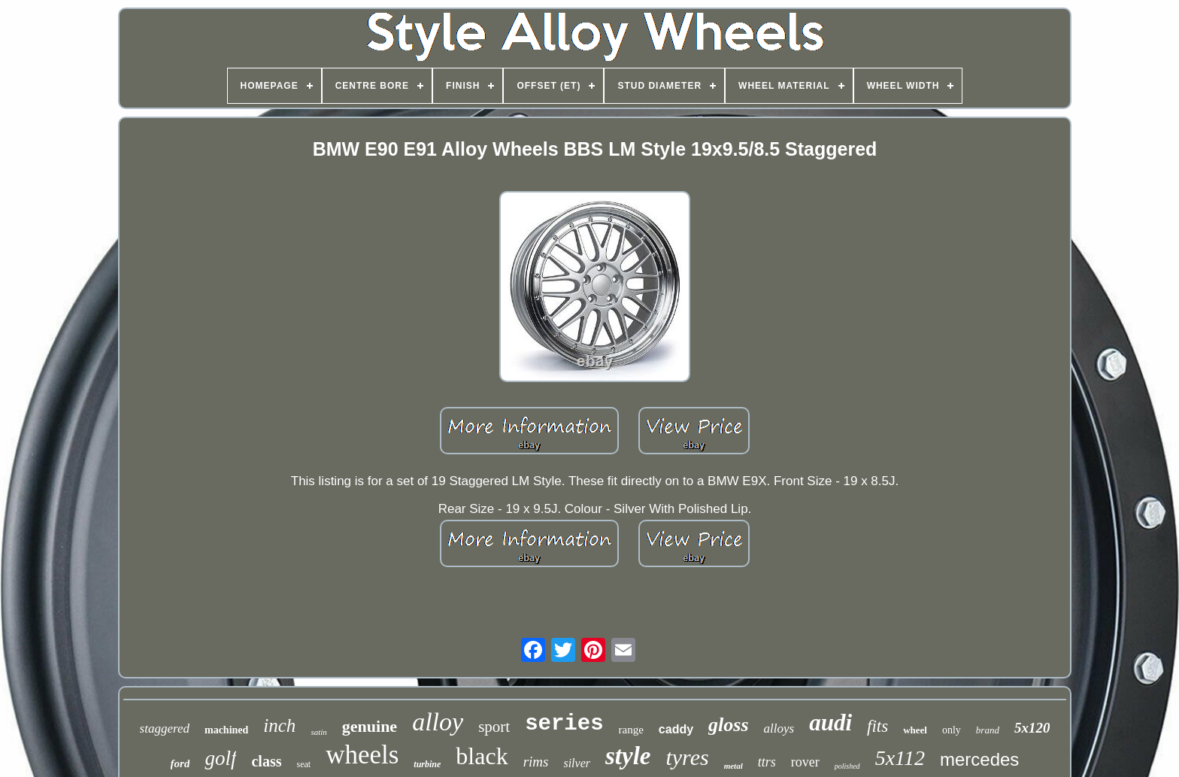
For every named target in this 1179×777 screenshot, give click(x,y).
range (631, 730)
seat (303, 764)
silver (576, 763)
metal (733, 765)
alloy (437, 722)
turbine (427, 764)
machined (226, 730)
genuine (369, 726)
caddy (676, 729)
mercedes (979, 759)
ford (180, 763)
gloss (728, 725)
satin (318, 731)
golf (220, 758)
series (564, 724)
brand (987, 730)
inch (279, 725)
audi (830, 722)
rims (536, 761)
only (951, 730)
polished (847, 766)
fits (877, 726)
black (482, 755)
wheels (362, 754)
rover (805, 761)
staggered (164, 728)
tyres (686, 757)
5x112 (900, 757)
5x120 (1032, 728)
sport (494, 727)
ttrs (767, 761)
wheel (915, 730)
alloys (779, 728)
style (627, 755)
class (266, 761)
